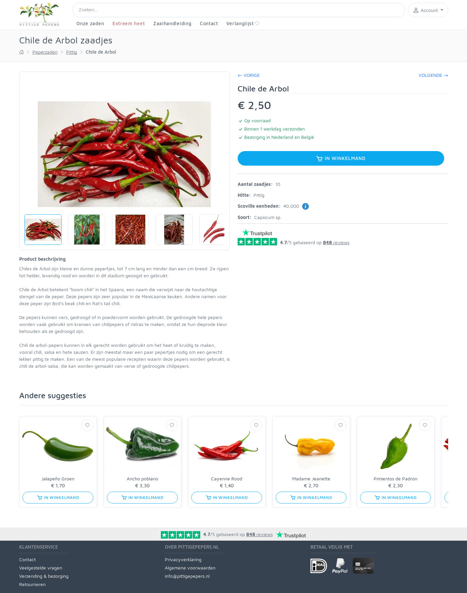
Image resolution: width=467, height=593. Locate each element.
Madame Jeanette (311, 478)
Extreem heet (129, 23)
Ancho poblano (142, 478)
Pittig (71, 52)
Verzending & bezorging (44, 576)
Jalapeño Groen (57, 478)
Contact (209, 23)
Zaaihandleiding (172, 23)
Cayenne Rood (226, 478)
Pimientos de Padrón (395, 478)
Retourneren (32, 584)
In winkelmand (341, 158)
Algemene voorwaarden (190, 567)
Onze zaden (90, 23)
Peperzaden (45, 52)
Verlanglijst (242, 23)
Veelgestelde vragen (40, 567)
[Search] (238, 10)
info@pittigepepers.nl (187, 576)
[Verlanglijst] (87, 425)
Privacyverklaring (183, 559)
